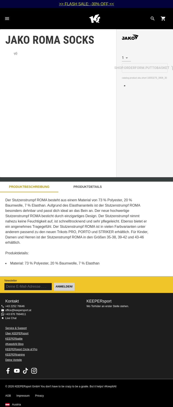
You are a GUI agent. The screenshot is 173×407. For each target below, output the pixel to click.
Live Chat (11, 318)
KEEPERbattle (14, 338)
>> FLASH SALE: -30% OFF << (86, 4)
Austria (16, 404)
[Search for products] (152, 18)
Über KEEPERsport (17, 333)
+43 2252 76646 (15, 306)
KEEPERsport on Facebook (8, 371)
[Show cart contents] (163, 18)
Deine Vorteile (13, 359)
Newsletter (10, 280)
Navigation (7, 18)
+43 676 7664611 (15, 314)
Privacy (39, 395)
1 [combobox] (123, 58)
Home (94, 18)
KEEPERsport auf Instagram (34, 371)
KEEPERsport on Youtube (17, 371)
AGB (8, 395)
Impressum (22, 395)
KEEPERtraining (15, 354)
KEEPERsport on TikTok (25, 371)
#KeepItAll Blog (14, 344)
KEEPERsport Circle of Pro (21, 349)
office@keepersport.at (18, 310)
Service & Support (16, 328)
